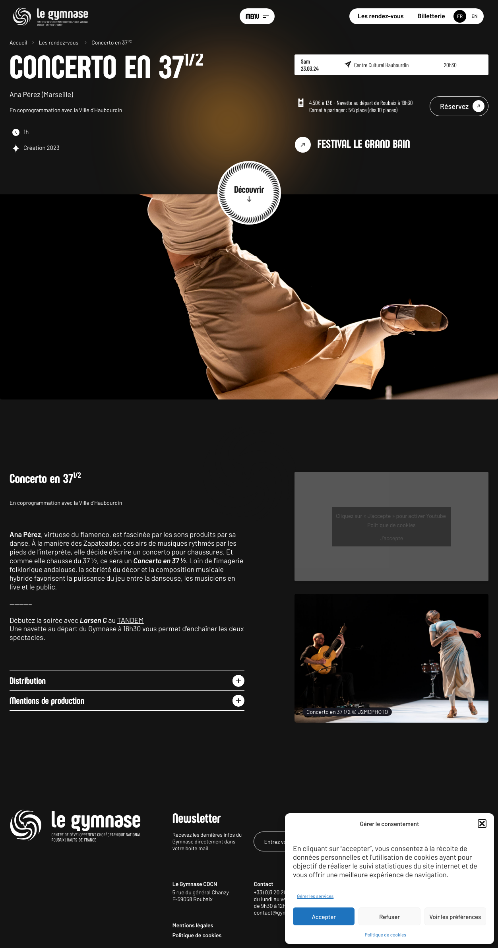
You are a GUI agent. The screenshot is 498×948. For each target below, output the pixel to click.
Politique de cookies (385, 935)
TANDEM (130, 620)
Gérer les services (315, 896)
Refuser (389, 916)
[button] (482, 824)
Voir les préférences (455, 916)
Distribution (28, 681)
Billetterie (431, 16)
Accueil (18, 42)
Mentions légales (192, 925)
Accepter (324, 916)
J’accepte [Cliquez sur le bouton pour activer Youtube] (391, 537)
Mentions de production (47, 701)
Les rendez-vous (381, 16)
